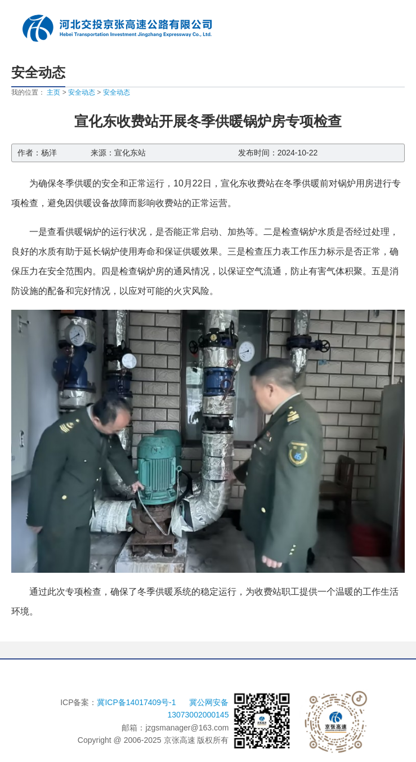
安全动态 (81, 92)
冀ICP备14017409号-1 (137, 702)
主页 (53, 92)
